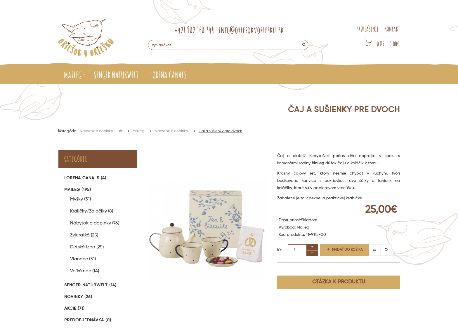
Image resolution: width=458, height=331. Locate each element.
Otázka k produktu (338, 282)
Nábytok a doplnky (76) (94, 223)
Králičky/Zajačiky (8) (91, 211)
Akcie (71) (74, 308)
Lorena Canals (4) (85, 178)
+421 (194, 30)
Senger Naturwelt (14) (90, 285)
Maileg (138, 131)
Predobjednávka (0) (87, 320)
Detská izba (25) (87, 247)
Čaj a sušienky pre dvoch (220, 131)
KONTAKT (392, 29)
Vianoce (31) (83, 259)
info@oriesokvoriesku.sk (251, 30)
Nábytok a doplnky (97, 131)
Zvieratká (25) (84, 235)
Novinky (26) (78, 297)
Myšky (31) (80, 199)
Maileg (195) (77, 190)
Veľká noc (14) (84, 271)
